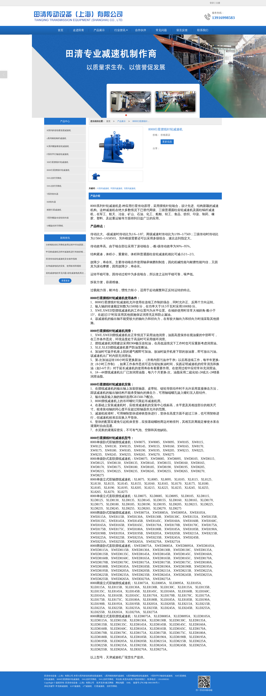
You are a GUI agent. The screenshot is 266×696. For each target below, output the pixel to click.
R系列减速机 (116, 188)
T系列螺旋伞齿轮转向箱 (58, 218)
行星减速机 (99, 686)
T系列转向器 (52, 194)
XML (128, 682)
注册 (218, 3)
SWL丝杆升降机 (54, 178)
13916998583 (163, 679)
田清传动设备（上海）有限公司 (79, 682)
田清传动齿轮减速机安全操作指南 (61, 259)
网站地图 (120, 682)
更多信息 (167, 141)
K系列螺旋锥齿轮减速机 (58, 146)
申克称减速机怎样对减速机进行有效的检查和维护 (68, 252)
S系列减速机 (130, 188)
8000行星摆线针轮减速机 (141, 121)
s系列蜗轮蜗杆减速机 (56, 138)
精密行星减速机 (54, 210)
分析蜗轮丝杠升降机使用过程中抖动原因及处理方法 (69, 245)
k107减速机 (75, 686)
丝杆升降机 (112, 686)
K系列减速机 (103, 188)
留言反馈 (182, 30)
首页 (60, 30)
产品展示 (99, 30)
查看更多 (65, 280)
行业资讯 (119, 30)
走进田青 (78, 30)
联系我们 (202, 30)
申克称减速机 (62, 686)
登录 (212, 3)
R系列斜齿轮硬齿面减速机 (59, 130)
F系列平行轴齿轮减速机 (58, 154)
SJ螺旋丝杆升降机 (55, 226)
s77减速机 (87, 686)
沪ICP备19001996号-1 (150, 682)
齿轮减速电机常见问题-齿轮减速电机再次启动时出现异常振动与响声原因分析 (81, 273)
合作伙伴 (140, 30)
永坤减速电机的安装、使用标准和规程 (63, 266)
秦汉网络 (109, 682)
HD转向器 (51, 202)
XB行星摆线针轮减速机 (57, 162)
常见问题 (161, 30)
